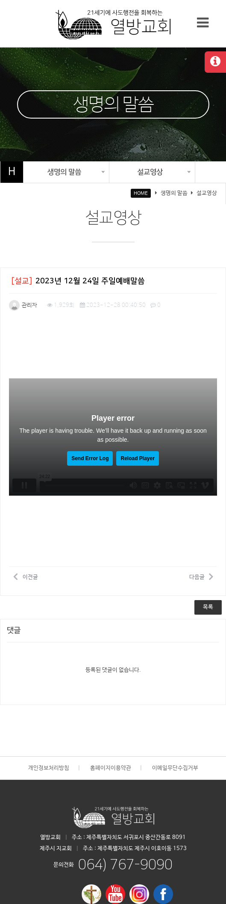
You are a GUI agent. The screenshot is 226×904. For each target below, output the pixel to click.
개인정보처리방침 (48, 768)
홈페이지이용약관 (110, 768)
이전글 (25, 576)
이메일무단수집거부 (175, 768)
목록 (208, 607)
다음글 (201, 576)
